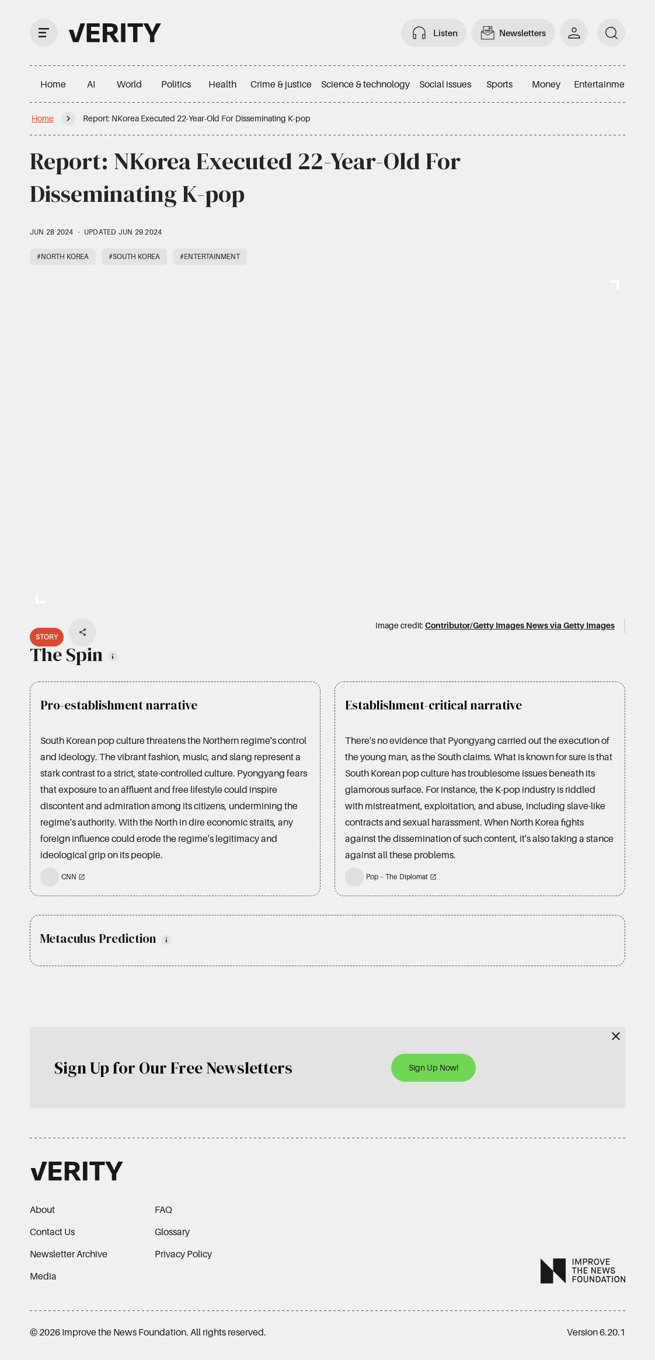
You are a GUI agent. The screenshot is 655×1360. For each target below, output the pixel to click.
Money (546, 84)
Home (53, 84)
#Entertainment (210, 256)
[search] (611, 33)
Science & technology (365, 84)
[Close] (616, 1036)
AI (91, 84)
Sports (499, 84)
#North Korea (63, 256)
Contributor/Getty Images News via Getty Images (520, 625)
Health (222, 84)
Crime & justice (281, 84)
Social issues (445, 84)
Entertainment (603, 84)
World (129, 84)
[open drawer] (44, 33)
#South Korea (134, 256)
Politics (176, 84)
